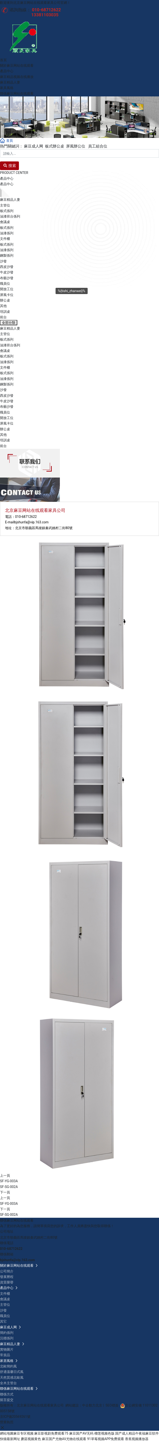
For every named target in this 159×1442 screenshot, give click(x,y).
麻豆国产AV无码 (81, 1433)
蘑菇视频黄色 (31, 1439)
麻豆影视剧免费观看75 (51, 1433)
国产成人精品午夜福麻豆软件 (137, 1433)
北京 (99, 1405)
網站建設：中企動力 (80, 1405)
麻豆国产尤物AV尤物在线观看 (64, 1439)
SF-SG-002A (9, 1187)
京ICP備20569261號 (15, 1416)
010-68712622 (26, 517)
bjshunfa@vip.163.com (31, 522)
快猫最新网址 (10, 1439)
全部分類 (8, 323)
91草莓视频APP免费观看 (105, 1439)
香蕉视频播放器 (136, 1439)
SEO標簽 (112, 1405)
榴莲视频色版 (104, 1433)
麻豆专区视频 (23, 1433)
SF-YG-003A (9, 1181)
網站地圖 (6, 1433)
